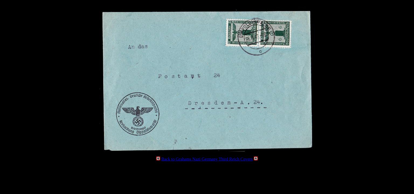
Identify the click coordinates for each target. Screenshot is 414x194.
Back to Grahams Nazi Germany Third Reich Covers (207, 159)
